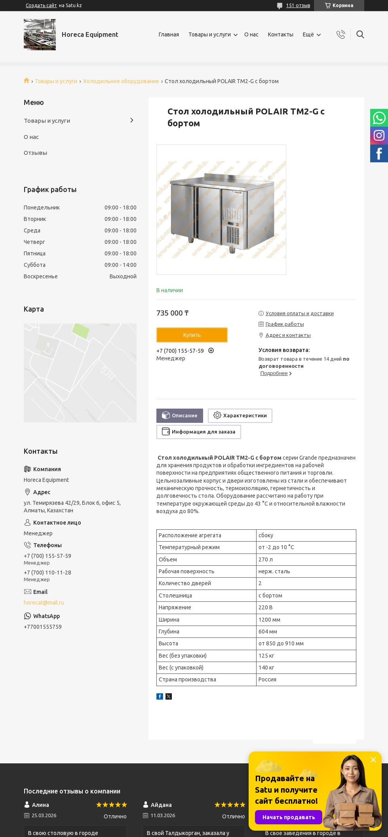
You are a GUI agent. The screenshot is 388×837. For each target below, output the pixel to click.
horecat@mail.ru (44, 602)
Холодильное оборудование (121, 81)
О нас (251, 34)
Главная (169, 34)
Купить (192, 335)
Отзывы (35, 152)
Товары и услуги (209, 34)
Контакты (280, 34)
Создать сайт (41, 5)
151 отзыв (298, 5)
